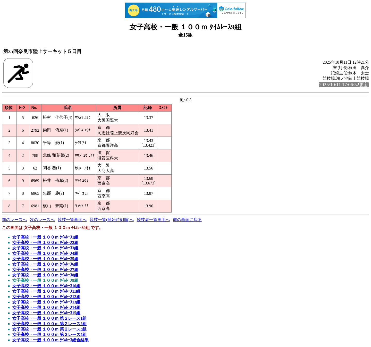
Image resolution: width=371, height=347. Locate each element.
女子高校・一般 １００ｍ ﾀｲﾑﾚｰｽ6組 (45, 264)
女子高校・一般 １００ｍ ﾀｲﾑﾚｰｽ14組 (46, 307)
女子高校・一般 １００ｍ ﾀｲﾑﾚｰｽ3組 (45, 248)
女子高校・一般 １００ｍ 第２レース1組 (49, 318)
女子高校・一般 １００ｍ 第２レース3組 (49, 329)
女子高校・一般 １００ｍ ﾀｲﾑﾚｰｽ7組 (45, 269)
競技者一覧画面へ (153, 219)
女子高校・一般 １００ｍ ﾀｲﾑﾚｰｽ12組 (46, 296)
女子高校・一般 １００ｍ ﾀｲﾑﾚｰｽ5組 (45, 259)
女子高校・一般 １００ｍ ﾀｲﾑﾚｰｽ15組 (46, 313)
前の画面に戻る (187, 219)
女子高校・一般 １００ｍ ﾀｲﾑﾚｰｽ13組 (46, 302)
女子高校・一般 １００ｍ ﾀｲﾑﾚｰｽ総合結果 (50, 340)
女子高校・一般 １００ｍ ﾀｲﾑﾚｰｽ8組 (45, 275)
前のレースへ (14, 219)
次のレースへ (42, 219)
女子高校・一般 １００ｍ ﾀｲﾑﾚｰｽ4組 (45, 253)
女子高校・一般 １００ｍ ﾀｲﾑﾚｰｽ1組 (45, 237)
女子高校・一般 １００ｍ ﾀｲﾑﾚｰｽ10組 (46, 286)
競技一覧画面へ (72, 219)
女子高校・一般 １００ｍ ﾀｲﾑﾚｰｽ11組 (46, 291)
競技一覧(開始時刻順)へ (112, 219)
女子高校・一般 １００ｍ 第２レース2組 (49, 323)
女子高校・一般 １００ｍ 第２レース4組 (49, 334)
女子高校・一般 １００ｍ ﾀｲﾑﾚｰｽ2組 (45, 242)
